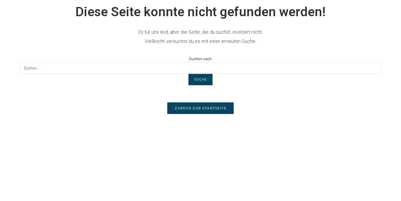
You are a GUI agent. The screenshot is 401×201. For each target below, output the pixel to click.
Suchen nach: (200, 59)
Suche (200, 80)
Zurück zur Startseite (200, 108)
